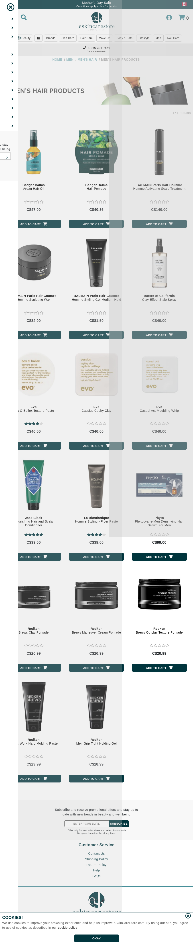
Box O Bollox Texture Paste (33, 408)
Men (158, 38)
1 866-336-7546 (96, 47)
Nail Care (173, 38)
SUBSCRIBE (119, 823)
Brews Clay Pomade (33, 630)
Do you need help (96, 51)
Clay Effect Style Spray (159, 297)
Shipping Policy (96, 859)
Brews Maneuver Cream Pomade (96, 630)
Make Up (104, 38)
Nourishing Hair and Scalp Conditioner (33, 521)
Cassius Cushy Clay (96, 408)
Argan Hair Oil (33, 187)
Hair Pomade (96, 187)
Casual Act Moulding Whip (159, 408)
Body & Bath (124, 38)
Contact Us (96, 853)
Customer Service (96, 845)
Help (96, 870)
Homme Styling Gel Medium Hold (96, 297)
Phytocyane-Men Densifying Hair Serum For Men (159, 521)
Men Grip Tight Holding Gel (96, 741)
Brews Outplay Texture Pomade (159, 630)
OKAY (96, 938)
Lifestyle (144, 38)
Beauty (23, 38)
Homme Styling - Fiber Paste (96, 519)
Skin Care (67, 38)
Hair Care (86, 38)
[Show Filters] (8, 71)
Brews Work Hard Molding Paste (34, 741)
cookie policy (67, 927)
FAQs (96, 876)
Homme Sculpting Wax (33, 297)
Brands (50, 38)
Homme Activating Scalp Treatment (159, 187)
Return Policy (97, 865)
